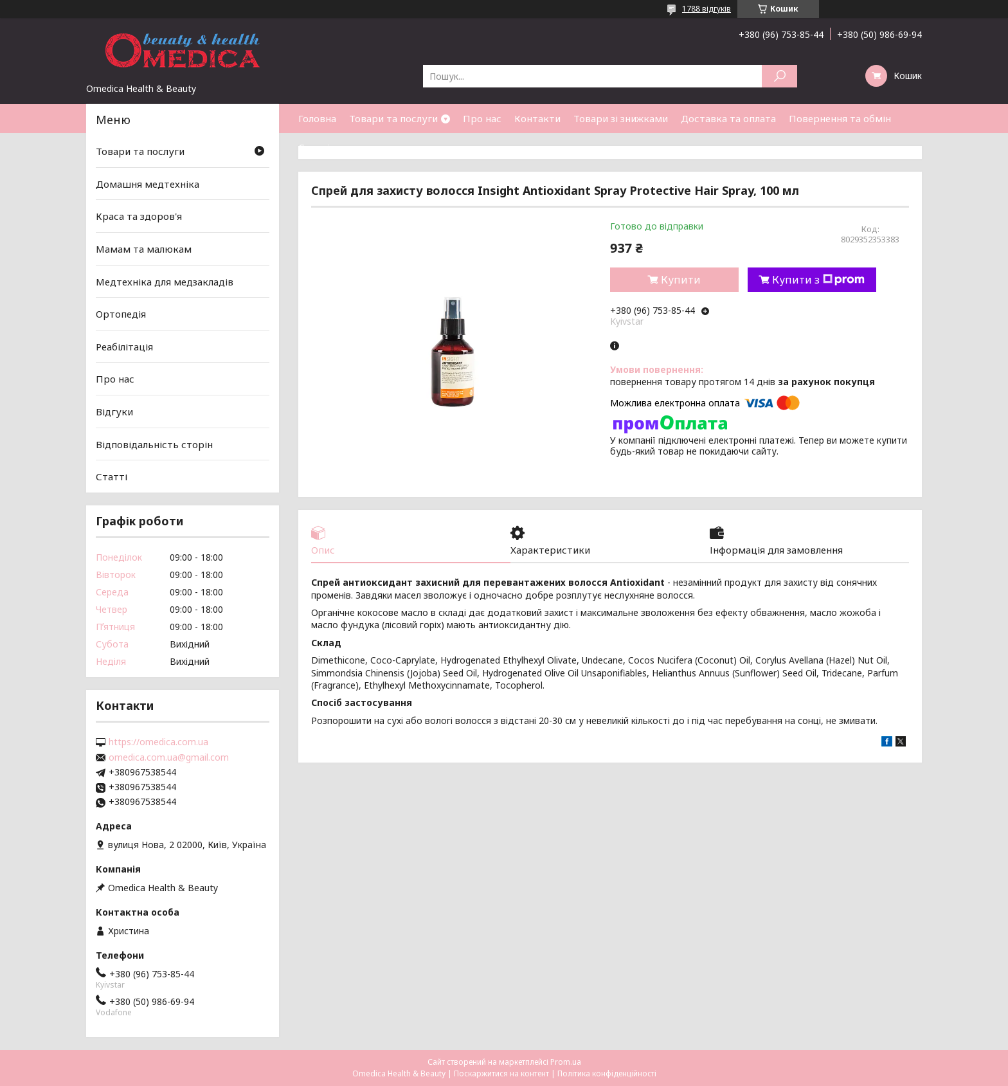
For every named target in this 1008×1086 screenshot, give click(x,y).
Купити (681, 280)
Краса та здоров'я (139, 216)
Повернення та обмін (840, 118)
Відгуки (114, 411)
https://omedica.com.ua (158, 742)
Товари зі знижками (620, 118)
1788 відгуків (706, 8)
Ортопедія (121, 313)
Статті (314, 147)
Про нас (482, 118)
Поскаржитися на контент (501, 1073)
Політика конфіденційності (606, 1073)
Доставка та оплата (728, 118)
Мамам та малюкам (144, 248)
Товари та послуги (393, 118)
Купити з (818, 280)
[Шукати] (779, 76)
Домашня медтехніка (147, 183)
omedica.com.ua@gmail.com (169, 757)
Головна (317, 118)
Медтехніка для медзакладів (164, 281)
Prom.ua (565, 1061)
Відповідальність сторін (154, 444)
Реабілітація (124, 346)
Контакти (537, 118)
